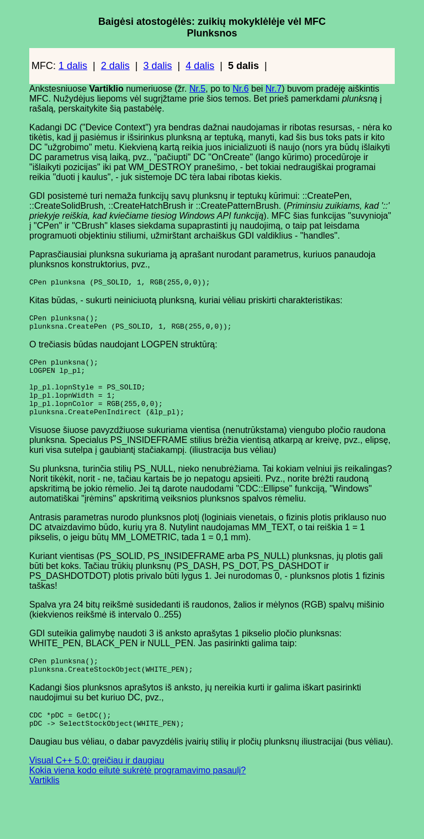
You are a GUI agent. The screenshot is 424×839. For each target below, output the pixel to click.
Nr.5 (197, 88)
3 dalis (157, 65)
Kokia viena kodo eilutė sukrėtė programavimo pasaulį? (137, 793)
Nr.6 (240, 88)
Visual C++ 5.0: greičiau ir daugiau (96, 783)
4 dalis (200, 65)
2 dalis (115, 65)
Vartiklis (44, 803)
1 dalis (73, 65)
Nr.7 (274, 88)
